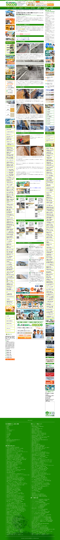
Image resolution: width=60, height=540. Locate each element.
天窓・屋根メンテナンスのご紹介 (10, 217)
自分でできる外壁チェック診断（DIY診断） (12, 468)
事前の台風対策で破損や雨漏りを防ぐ (49, 272)
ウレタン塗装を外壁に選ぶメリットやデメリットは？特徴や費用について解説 (42, 519)
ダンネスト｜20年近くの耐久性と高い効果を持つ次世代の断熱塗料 (40, 512)
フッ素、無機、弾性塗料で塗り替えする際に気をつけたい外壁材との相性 (16, 503)
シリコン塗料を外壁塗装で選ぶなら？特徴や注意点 (10, 175)
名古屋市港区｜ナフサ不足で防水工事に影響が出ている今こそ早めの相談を (49, 13)
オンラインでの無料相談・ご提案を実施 (49, 148)
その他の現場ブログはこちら (40, 283)
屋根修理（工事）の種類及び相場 (9, 152)
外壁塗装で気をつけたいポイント (10, 202)
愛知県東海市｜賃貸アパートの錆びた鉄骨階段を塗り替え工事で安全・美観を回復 (49, 28)
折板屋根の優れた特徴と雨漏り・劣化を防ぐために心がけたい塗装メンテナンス (42, 459)
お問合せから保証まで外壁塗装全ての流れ (37, 428)
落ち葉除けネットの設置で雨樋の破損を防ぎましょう (38, 475)
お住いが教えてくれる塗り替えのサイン (10, 137)
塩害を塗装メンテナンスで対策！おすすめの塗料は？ (13, 513)
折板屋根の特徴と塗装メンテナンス (9, 244)
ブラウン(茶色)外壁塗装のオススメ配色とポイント (49, 299)
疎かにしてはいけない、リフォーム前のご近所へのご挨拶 (14, 460)
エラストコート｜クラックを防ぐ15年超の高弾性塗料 (38, 510)
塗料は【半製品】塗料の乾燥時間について (10, 289)
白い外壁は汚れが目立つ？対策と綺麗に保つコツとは (50, 294)
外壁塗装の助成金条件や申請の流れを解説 (49, 153)
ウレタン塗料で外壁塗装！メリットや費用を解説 (10, 172)
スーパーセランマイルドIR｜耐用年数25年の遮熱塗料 (38, 502)
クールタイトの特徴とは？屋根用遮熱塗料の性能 (50, 312)
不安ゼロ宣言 (8, 435)
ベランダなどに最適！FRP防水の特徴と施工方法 (10, 277)
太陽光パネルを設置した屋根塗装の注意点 (49, 260)
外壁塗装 (10, 45)
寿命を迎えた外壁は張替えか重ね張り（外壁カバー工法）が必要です (40, 447)
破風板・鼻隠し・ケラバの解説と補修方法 (10, 210)
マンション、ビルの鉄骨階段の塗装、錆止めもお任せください (40, 478)
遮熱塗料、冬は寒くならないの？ (36, 522)
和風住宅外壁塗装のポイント (49, 242)
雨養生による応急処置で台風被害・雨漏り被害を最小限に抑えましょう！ (16, 519)
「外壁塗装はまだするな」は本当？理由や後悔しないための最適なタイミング (17, 458)
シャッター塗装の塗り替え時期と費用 (9, 264)
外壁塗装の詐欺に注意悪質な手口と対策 (49, 170)
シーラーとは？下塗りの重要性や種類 (49, 205)
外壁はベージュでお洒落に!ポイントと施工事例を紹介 (50, 297)
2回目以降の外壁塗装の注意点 (48, 195)
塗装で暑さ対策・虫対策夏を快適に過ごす (10, 180)
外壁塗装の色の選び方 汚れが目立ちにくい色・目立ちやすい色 (15, 450)
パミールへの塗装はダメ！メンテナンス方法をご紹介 (50, 264)
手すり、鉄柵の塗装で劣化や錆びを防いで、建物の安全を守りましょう (41, 479)
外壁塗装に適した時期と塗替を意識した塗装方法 (10, 165)
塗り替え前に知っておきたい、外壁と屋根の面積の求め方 (14, 500)
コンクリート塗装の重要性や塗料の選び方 (10, 267)
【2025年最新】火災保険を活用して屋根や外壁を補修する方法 (40, 439)
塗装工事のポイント (9, 134)
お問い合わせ (8, 328)
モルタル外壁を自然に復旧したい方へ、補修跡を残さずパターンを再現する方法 (17, 483)
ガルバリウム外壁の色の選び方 (49, 192)
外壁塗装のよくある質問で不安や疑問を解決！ (50, 150)
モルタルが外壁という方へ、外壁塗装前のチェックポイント (39, 532)
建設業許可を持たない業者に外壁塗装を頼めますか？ (13, 439)
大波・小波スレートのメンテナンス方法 (10, 304)
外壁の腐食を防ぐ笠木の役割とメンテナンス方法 (10, 219)
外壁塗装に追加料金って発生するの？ (49, 158)
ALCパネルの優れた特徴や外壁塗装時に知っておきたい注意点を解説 (15, 499)
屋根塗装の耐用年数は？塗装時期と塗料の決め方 (49, 282)
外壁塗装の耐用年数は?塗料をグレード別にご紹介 (10, 162)
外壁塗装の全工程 (9, 141)
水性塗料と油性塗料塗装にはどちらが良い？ (49, 237)
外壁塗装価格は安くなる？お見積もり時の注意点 (10, 150)
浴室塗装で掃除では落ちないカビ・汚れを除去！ (38, 481)
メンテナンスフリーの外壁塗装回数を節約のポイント (50, 188)
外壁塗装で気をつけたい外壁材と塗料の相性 (10, 301)
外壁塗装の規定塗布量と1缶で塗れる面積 (49, 252)
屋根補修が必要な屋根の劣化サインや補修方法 (10, 229)
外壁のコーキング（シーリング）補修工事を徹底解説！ (39, 456)
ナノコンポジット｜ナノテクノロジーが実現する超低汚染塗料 (40, 509)
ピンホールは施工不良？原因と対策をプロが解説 (10, 192)
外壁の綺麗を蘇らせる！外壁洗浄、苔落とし (49, 255)
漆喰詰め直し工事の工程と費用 (49, 245)
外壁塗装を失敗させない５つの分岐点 (49, 155)
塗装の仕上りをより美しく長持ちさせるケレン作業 (10, 195)
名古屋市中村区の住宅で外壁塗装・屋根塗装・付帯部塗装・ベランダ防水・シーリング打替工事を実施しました (36, 260)
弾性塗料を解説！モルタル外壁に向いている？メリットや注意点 (15, 532)
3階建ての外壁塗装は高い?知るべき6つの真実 (50, 180)
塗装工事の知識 (9, 129)
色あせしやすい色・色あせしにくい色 (50, 83)
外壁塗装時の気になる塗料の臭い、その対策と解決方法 (14, 461)
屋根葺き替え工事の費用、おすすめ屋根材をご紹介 (38, 445)
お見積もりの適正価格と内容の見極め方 (49, 168)
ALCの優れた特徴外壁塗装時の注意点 (9, 294)
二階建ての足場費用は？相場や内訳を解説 (49, 220)
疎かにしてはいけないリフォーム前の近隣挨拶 (49, 175)
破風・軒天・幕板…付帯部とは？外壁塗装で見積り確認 (39, 466)
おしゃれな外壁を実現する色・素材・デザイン (50, 284)
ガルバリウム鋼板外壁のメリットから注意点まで (49, 190)
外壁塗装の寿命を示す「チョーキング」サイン (10, 182)
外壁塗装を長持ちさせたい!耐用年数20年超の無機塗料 (50, 207)
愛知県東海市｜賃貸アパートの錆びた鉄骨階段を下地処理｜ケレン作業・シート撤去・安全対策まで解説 (49, 32)
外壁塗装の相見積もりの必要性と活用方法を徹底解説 (13, 489)
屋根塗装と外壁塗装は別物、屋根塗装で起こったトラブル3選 (14, 492)
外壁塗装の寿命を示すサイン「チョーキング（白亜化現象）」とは (15, 480)
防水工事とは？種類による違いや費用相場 (10, 274)
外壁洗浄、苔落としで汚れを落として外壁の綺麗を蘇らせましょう (40, 486)
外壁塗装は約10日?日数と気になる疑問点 (49, 173)
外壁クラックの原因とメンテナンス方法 (10, 185)
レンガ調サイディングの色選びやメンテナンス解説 (10, 187)
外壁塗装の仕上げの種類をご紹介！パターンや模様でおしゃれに (15, 534)
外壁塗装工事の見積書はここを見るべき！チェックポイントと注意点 (40, 436)
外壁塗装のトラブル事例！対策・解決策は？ (50, 279)
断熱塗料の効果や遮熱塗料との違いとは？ (49, 267)
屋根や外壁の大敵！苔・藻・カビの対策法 (49, 257)
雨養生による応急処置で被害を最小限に (49, 274)
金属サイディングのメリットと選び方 (9, 239)
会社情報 (8, 436)
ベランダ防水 (10, 53)
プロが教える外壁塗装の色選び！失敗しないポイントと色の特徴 (15, 448)
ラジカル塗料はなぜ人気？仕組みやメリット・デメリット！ (14, 533)
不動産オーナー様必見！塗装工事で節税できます (49, 212)
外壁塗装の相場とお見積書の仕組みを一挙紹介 (38, 435)
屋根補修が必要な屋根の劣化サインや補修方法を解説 (38, 476)
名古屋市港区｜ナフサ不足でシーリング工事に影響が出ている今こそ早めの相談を (49, 16)
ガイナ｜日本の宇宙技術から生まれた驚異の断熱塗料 (38, 513)
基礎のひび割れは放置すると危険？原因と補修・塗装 (13, 520)
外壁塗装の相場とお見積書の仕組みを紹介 (49, 163)
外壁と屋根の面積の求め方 (10, 296)
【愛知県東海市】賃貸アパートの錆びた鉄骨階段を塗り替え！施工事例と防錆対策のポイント (49, 25)
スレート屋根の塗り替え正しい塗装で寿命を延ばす (10, 232)
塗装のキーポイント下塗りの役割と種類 (49, 200)
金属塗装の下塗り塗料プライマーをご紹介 (49, 202)
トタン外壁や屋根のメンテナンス (9, 242)
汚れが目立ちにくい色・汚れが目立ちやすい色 (50, 80)
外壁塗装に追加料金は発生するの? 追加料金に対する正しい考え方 (40, 455)
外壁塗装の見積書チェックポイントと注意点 (50, 165)
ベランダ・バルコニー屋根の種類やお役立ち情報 (10, 272)
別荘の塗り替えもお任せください (50, 140)
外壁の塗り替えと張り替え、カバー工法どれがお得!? (49, 183)
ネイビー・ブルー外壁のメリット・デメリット (49, 287)
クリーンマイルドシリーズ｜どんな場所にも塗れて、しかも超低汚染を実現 (41, 514)
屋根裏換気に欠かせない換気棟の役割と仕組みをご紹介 (14, 512)
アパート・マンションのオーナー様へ (49, 138)
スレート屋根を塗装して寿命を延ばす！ (37, 489)
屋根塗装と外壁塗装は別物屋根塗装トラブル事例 (10, 200)
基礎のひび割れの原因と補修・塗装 (48, 277)
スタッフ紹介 (8, 318)
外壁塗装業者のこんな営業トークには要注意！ (50, 222)
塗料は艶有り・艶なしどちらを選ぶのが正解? (49, 235)
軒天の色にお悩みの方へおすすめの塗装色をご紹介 (10, 215)
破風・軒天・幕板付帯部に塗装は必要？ (10, 207)
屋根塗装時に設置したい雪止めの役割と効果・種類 (10, 224)
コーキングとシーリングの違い (10, 291)
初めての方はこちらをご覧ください (36, 425)
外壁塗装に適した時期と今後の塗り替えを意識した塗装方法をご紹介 (15, 478)
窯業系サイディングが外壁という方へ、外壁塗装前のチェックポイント (41, 533)
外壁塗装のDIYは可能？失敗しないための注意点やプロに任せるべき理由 (16, 469)
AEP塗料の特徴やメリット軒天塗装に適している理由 (50, 317)
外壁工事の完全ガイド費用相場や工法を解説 (10, 147)
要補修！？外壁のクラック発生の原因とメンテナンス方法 (14, 481)
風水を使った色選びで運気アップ (50, 77)
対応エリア (8, 437)
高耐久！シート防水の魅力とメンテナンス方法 (10, 282)
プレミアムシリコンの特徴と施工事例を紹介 (49, 309)
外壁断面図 (8, 299)
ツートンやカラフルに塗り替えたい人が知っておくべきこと (50, 87)
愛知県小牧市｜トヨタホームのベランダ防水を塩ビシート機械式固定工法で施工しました (36, 246)
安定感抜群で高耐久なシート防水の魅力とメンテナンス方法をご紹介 (15, 511)
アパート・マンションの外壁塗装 (36, 491)
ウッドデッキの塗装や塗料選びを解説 (10, 259)
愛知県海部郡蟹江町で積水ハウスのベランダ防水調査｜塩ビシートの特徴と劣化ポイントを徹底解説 (49, 41)
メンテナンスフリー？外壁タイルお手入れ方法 (49, 240)
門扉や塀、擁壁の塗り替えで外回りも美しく (37, 449)
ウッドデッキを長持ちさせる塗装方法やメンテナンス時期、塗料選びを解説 (41, 480)
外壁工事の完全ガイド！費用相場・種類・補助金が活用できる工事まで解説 (16, 459)
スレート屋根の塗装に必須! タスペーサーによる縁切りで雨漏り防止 (15, 493)
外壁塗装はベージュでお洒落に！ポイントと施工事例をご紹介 (15, 529)
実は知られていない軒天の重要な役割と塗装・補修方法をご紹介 (40, 468)
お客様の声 (8, 428)
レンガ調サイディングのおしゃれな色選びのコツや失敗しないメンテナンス (16, 482)
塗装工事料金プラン (39, 8)
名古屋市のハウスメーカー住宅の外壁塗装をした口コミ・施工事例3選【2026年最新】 (49, 19)
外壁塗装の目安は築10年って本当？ (9, 139)
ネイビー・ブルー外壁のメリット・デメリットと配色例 (14, 524)
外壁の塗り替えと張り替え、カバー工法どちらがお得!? (14, 470)
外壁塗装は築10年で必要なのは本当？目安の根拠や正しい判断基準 (15, 457)
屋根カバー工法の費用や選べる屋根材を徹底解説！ (38, 446)
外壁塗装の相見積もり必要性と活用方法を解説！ (50, 160)
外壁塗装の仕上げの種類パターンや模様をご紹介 (49, 307)
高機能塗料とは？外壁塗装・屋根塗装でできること (10, 197)
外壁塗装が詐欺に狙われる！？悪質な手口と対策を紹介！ (14, 490)
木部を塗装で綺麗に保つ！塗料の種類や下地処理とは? (50, 262)
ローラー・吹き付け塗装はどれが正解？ (49, 250)
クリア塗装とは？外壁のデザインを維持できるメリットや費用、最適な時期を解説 (42, 520)
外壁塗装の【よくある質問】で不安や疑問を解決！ (13, 447)
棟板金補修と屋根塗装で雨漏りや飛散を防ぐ (10, 269)
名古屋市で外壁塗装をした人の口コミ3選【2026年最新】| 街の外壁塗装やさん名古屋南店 (49, 22)
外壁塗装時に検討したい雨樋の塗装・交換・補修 (10, 222)
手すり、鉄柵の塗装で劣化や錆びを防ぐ (10, 257)
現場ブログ (8, 427)
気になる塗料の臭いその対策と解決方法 (49, 178)
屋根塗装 (10, 48)
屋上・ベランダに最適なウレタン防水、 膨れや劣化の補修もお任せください (16, 510)
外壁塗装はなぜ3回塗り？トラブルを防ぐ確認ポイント (14, 488)
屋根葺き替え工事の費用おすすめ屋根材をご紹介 (10, 155)
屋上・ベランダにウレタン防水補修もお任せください (10, 279)
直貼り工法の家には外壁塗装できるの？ (49, 232)
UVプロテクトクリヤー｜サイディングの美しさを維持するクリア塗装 (41, 511)
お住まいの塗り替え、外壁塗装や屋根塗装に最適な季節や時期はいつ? (16, 479)
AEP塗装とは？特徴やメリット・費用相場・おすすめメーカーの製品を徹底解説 (42, 521)
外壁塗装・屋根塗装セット (10, 50)
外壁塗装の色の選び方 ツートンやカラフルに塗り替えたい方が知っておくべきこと (17, 451)
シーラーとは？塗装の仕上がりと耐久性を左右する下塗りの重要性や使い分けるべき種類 (43, 529)
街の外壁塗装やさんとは (10, 425)
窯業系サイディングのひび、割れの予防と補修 (49, 230)
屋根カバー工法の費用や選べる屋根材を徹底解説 (10, 157)
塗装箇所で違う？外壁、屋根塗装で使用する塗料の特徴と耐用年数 (40, 523)
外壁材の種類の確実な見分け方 (48, 185)
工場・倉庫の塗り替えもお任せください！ (50, 135)
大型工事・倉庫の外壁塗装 (35, 490)
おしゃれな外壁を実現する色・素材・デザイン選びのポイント (15, 523)
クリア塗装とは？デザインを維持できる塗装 (10, 177)
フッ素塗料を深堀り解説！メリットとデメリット (50, 302)
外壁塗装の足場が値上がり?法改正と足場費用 (50, 217)
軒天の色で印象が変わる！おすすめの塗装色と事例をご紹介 (39, 469)
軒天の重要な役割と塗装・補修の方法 (9, 212)
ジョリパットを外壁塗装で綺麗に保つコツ (50, 247)
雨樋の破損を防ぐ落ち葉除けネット (9, 227)
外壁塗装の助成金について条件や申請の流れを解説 (38, 454)
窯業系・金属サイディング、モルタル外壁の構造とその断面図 (15, 501)
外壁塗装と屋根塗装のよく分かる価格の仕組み (38, 426)
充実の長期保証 (9, 434)
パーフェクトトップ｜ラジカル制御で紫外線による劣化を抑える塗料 (40, 499)
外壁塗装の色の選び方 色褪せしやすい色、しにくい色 (13, 449)
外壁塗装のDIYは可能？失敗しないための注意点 (49, 225)
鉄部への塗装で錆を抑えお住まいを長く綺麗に (10, 252)
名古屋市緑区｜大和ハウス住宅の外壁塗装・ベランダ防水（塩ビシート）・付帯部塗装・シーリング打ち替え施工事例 (36, 273)
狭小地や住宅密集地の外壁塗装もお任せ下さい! (10, 237)
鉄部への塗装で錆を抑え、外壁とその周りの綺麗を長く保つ (39, 477)
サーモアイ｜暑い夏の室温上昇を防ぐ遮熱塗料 (38, 501)
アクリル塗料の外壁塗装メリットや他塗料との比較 (10, 170)
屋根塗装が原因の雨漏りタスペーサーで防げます (10, 234)
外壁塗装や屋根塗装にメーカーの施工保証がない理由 (50, 210)
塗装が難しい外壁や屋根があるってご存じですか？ (50, 227)
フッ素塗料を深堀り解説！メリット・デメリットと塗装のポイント (15, 531)
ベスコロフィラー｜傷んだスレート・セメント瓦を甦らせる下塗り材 (40, 503)
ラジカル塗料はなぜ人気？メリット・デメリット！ (50, 314)
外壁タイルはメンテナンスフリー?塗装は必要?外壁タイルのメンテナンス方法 (42, 460)
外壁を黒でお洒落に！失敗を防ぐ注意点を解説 (49, 292)
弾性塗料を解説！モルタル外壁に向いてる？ (50, 304)
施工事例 (8, 426)
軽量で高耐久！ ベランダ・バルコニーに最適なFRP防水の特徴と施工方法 (16, 509)
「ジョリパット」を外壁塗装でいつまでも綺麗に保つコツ (14, 502)
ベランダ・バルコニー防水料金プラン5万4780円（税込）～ (39, 434)
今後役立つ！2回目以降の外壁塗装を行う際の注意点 (38, 448)
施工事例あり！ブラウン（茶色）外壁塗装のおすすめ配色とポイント (15, 530)
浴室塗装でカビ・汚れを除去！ (9, 262)
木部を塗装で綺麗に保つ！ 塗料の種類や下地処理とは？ (14, 514)
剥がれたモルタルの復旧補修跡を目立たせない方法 (10, 190)
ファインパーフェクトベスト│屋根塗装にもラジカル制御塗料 (39, 500)
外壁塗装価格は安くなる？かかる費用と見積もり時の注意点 (39, 437)
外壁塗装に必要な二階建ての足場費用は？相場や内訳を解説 (39, 496)
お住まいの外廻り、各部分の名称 (11, 471)
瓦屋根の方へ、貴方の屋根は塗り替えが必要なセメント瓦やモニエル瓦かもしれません (43, 465)
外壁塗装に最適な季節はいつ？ (10, 167)
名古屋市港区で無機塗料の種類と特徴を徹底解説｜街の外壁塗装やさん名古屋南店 (49, 38)
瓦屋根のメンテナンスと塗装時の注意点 (10, 247)
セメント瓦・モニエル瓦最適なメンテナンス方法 (10, 249)
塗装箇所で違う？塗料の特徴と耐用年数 (49, 197)
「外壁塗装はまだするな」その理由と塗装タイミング (10, 144)
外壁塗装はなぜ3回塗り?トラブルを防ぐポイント (10, 205)
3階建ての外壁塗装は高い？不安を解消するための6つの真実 (14, 462)
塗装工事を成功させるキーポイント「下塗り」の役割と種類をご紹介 (40, 530)
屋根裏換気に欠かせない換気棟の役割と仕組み (10, 284)
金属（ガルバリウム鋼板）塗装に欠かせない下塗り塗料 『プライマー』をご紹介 (42, 531)
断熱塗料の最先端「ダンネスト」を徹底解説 (50, 269)
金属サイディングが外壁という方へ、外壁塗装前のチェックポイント (40, 534)
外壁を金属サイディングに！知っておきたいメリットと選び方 (40, 457)
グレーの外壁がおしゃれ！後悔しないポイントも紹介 (50, 289)
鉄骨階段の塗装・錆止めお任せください (10, 254)
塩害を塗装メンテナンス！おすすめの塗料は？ (10, 286)
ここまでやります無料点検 (45, 8)
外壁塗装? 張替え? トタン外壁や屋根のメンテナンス (38, 458)
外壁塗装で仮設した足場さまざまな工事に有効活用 (50, 215)
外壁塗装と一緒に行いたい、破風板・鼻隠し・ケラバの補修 (39, 467)
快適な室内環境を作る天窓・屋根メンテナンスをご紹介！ (39, 470)
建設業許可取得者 (9, 323)
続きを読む (30, 255)
